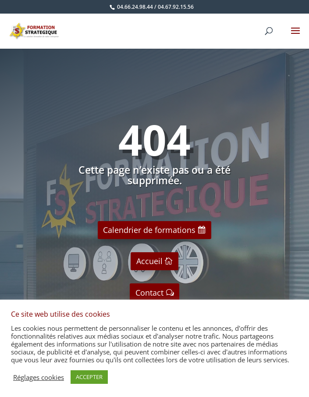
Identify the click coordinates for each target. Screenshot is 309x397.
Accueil (149, 261)
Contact (149, 292)
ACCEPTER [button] (89, 377)
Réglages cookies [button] (38, 377)
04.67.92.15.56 (176, 7)
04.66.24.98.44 (135, 7)
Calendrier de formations (149, 230)
